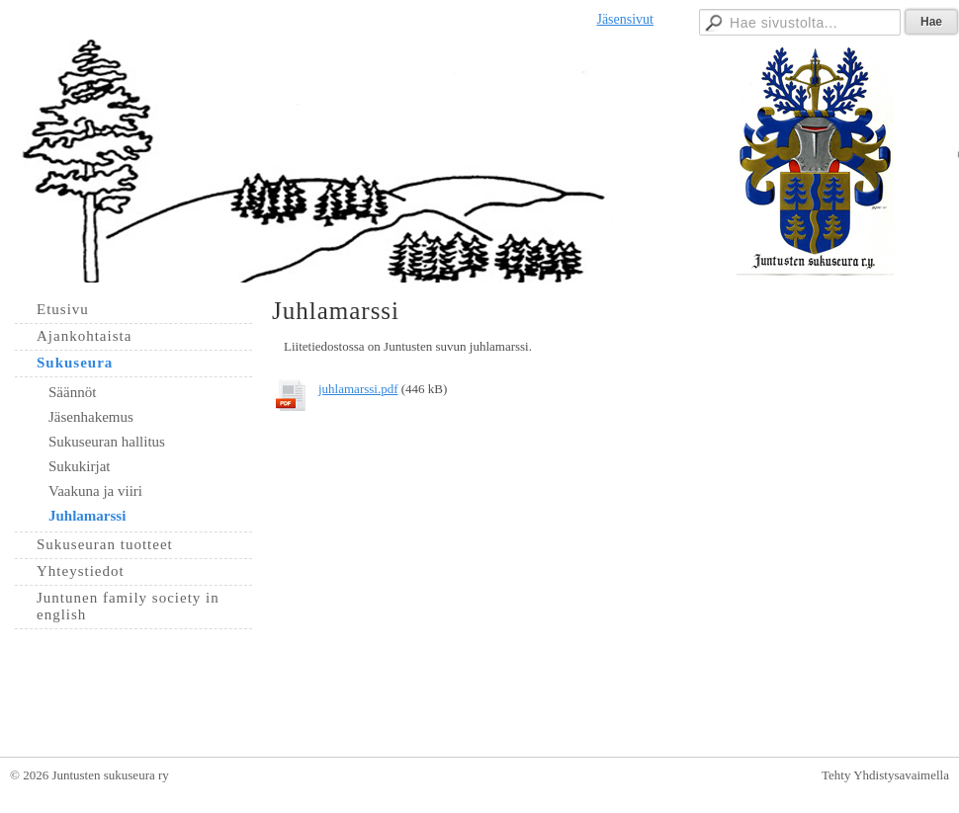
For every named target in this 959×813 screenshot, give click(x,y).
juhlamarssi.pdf (358, 388)
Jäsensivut (625, 19)
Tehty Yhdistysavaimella (885, 775)
